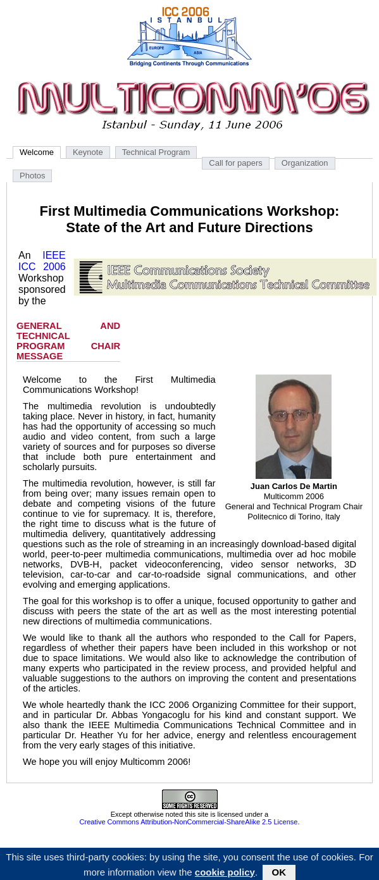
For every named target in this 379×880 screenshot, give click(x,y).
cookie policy (225, 873)
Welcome (37, 152)
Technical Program (156, 152)
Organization (305, 163)
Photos (32, 175)
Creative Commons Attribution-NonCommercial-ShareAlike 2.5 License (189, 822)
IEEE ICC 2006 (42, 261)
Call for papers (236, 163)
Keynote (88, 152)
